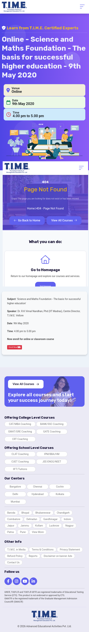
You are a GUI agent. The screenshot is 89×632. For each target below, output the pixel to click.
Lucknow (54, 525)
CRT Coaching (20, 439)
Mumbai (15, 501)
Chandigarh (63, 512)
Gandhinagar (50, 519)
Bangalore (15, 486)
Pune (23, 532)
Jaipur (10, 525)
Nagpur (69, 525)
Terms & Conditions (43, 549)
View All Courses (26, 384)
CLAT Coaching (20, 454)
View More (38, 532)
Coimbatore (13, 519)
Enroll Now (15, 347)
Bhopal (25, 512)
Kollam (39, 525)
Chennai (37, 486)
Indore (67, 519)
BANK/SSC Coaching (51, 424)
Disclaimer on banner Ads (58, 556)
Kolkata (60, 494)
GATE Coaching (51, 431)
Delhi (15, 494)
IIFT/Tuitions (20, 469)
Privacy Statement (70, 549)
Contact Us (13, 562)
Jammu (25, 525)
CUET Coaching (20, 461)
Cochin (60, 486)
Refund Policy (14, 556)
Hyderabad (38, 494)
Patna (10, 532)
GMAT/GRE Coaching (20, 431)
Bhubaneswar (43, 512)
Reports (33, 556)
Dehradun (32, 519)
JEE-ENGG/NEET (51, 461)
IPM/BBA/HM (51, 454)
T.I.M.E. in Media (16, 549)
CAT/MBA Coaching (20, 424)
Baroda (11, 512)
